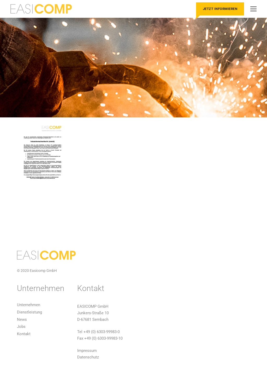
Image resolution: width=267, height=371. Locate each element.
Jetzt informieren (220, 9)
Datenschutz (88, 357)
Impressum (87, 350)
